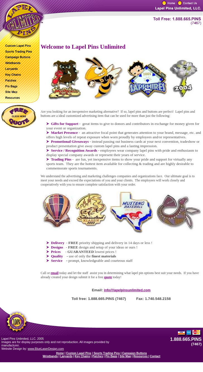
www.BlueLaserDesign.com (46, 348)
